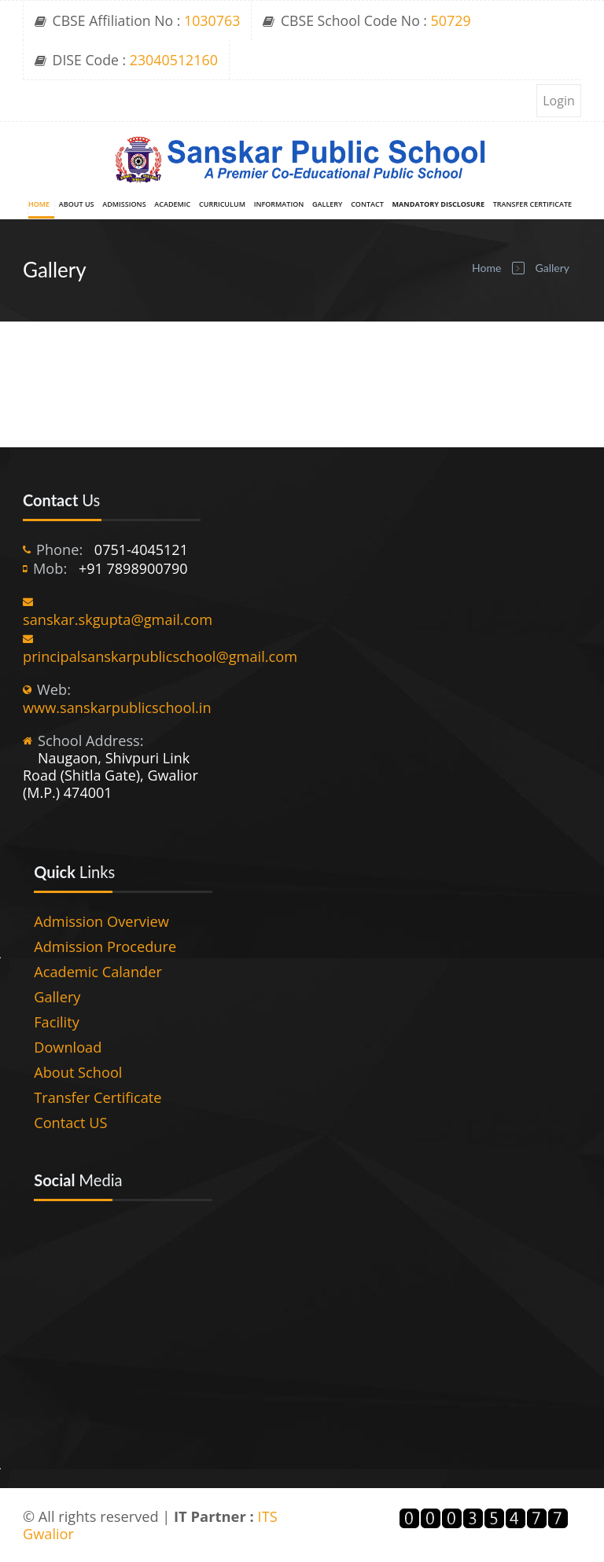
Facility (56, 1022)
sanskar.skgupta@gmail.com (117, 619)
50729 (451, 20)
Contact (367, 204)
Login (559, 100)
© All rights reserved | (98, 1516)
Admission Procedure (105, 946)
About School (78, 1072)
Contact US (70, 1122)
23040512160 (174, 59)
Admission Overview (101, 921)
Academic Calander (98, 971)
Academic (172, 204)
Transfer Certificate (532, 204)
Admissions (123, 204)
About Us (76, 204)
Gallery (327, 204)
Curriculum (222, 204)
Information (279, 204)
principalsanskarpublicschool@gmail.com (160, 656)
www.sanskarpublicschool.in (117, 707)
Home (39, 204)
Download (67, 1047)
